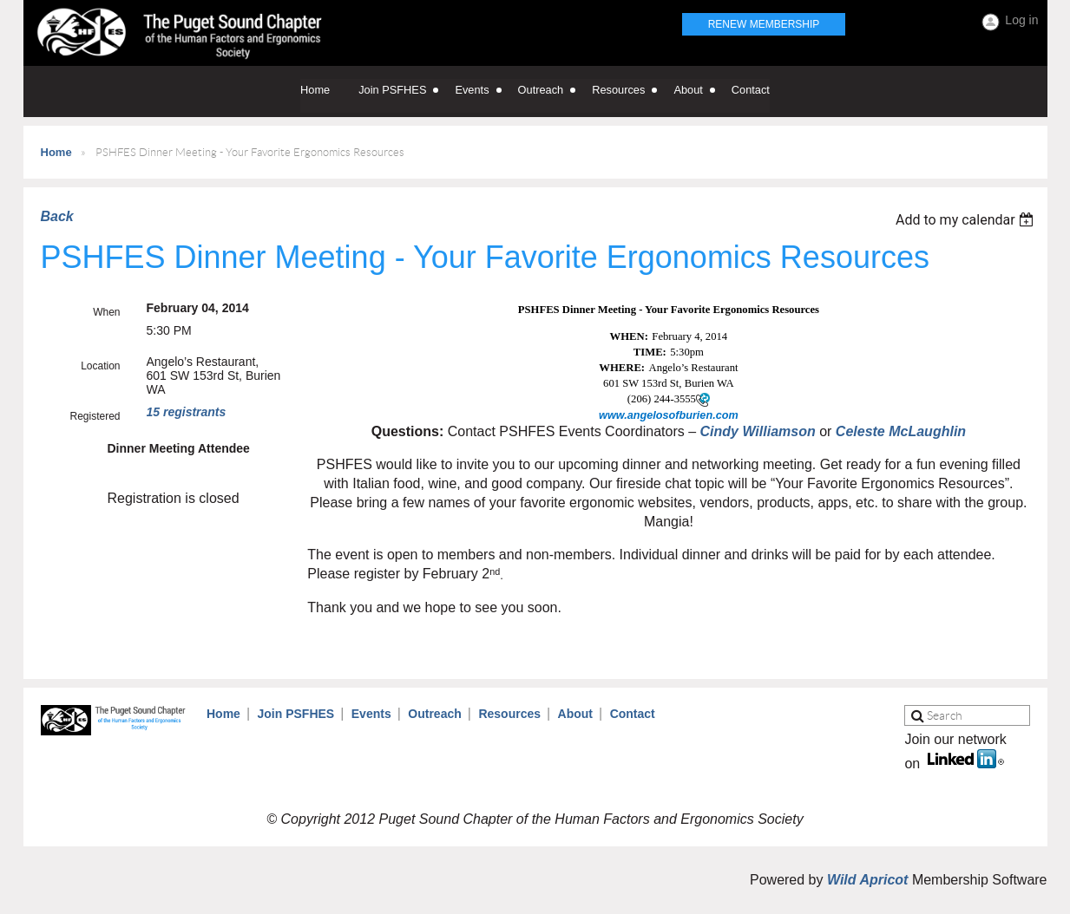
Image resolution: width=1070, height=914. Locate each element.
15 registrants (186, 412)
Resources (509, 714)
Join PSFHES (295, 714)
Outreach (434, 714)
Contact (632, 714)
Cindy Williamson (758, 431)
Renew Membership (764, 24)
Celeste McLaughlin (901, 431)
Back (57, 216)
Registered (94, 416)
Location (100, 366)
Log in (1021, 20)
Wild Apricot (867, 879)
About (575, 714)
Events (371, 714)
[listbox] (967, 220)
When (106, 312)
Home (56, 152)
